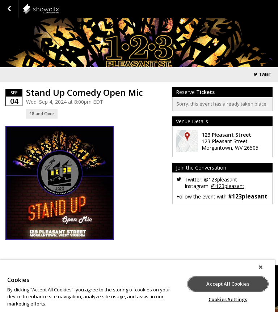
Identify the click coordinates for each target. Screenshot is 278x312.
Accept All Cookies (227, 284)
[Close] (260, 267)
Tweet (265, 74)
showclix (58, 9)
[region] (137, 286)
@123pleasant (220, 179)
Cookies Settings (227, 299)
